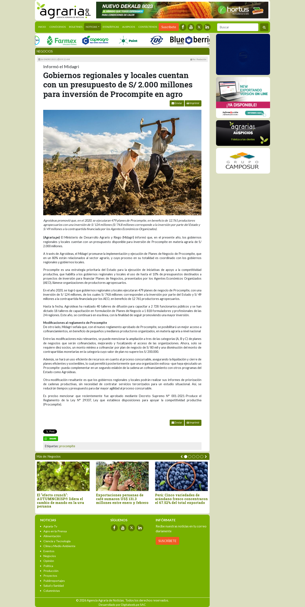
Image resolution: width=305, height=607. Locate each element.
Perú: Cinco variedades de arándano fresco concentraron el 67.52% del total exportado (181, 498)
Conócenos (57, 26)
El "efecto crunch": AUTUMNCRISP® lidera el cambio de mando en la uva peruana (60, 500)
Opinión (48, 561)
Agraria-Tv (50, 526)
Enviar (177, 103)
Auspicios (128, 26)
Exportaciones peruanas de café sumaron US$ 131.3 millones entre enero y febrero (122, 498)
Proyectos (50, 575)
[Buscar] (237, 27)
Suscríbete (168, 27)
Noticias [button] (91, 26)
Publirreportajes (54, 580)
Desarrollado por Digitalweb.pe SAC (122, 604)
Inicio (43, 26)
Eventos (48, 551)
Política (48, 566)
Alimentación (52, 536)
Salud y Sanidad (53, 585)
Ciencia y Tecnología (57, 541)
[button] (186, 456)
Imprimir (193, 103)
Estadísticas (111, 26)
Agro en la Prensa (55, 531)
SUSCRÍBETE (167, 541)
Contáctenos (147, 26)
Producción (50, 571)
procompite (67, 446)
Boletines (75, 26)
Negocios (45, 51)
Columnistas (51, 590)
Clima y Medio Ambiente (59, 546)
